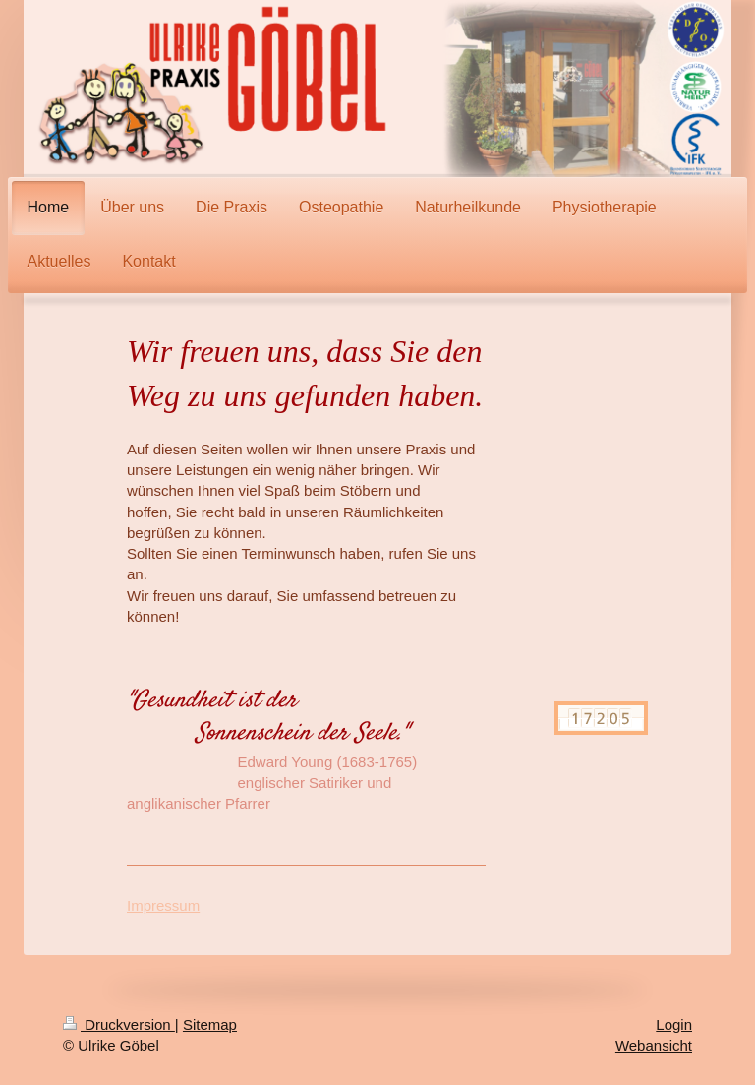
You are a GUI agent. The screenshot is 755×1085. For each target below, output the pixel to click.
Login (674, 1024)
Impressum (163, 905)
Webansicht (653, 1045)
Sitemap (210, 1024)
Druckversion (119, 1024)
